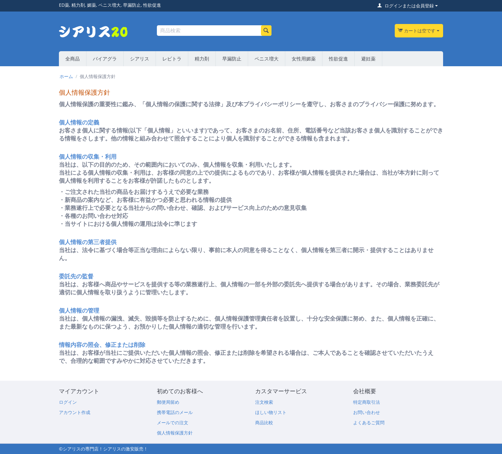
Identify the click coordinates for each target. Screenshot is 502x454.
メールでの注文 (172, 422)
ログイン (68, 402)
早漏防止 (231, 58)
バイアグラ (105, 58)
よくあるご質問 (369, 422)
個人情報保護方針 (175, 433)
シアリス (139, 58)
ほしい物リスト (271, 412)
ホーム (66, 76)
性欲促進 (338, 58)
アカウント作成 (74, 412)
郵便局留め (168, 402)
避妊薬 (368, 58)
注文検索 (264, 402)
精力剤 (202, 58)
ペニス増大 (267, 58)
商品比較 (264, 422)
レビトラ (172, 58)
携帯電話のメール (175, 412)
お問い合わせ (366, 412)
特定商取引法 (366, 402)
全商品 (72, 58)
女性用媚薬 (304, 58)
